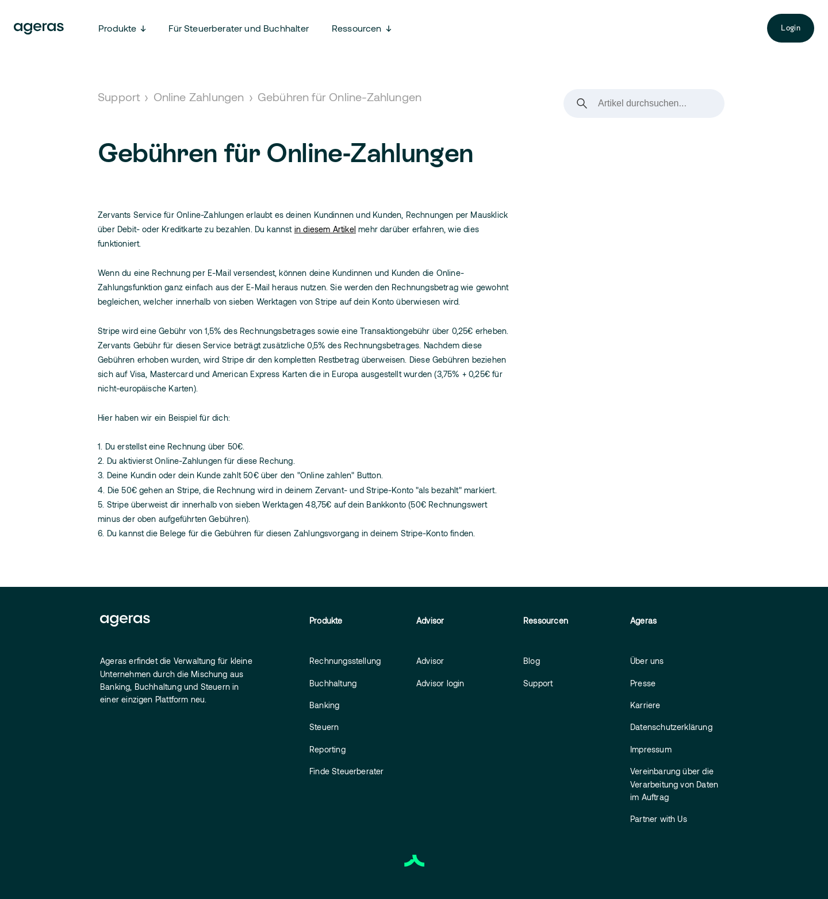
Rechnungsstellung (345, 661)
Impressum (651, 749)
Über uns (647, 661)
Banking (324, 705)
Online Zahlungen (199, 96)
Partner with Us (658, 819)
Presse (643, 683)
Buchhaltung (332, 683)
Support (119, 96)
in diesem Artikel (325, 229)
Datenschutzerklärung (671, 727)
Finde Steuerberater (346, 771)
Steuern (324, 727)
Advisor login (440, 683)
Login (790, 28)
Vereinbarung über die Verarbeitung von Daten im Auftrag (674, 784)
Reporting (327, 749)
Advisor (430, 661)
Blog (531, 661)
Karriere (645, 705)
